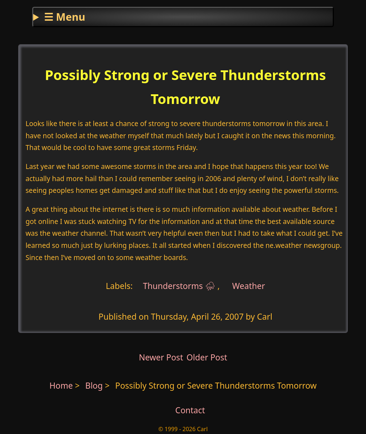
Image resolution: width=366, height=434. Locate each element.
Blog (95, 385)
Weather (248, 285)
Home (61, 385)
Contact (190, 410)
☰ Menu (64, 17)
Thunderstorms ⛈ (179, 285)
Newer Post (161, 357)
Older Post (207, 357)
